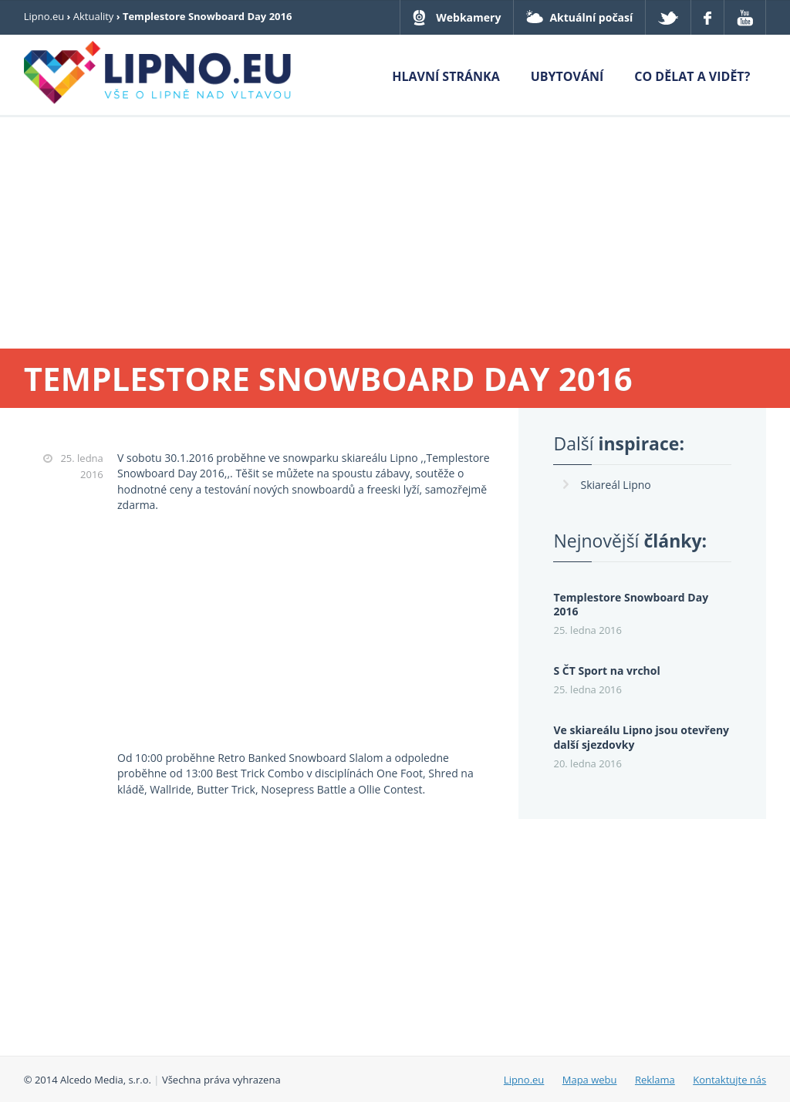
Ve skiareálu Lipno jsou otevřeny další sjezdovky (641, 737)
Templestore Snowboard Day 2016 (630, 604)
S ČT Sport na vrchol (606, 670)
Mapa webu (589, 1080)
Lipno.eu (44, 16)
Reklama (655, 1080)
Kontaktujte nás (729, 1080)
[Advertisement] (395, 233)
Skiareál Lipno (615, 484)
